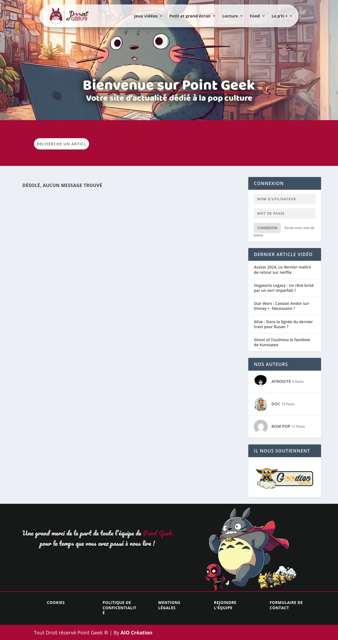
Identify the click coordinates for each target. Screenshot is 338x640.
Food (255, 16)
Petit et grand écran (190, 16)
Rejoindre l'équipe (225, 605)
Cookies (56, 602)
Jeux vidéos (145, 16)
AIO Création (135, 632)
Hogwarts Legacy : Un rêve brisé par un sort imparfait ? (284, 288)
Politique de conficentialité (119, 607)
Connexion (267, 228)
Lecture (230, 16)
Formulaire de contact (286, 605)
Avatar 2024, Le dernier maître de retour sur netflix (282, 270)
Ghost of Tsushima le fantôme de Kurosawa (282, 342)
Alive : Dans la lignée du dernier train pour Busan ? (283, 324)
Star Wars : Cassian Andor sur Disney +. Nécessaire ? (281, 306)
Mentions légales (169, 605)
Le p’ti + (280, 16)
